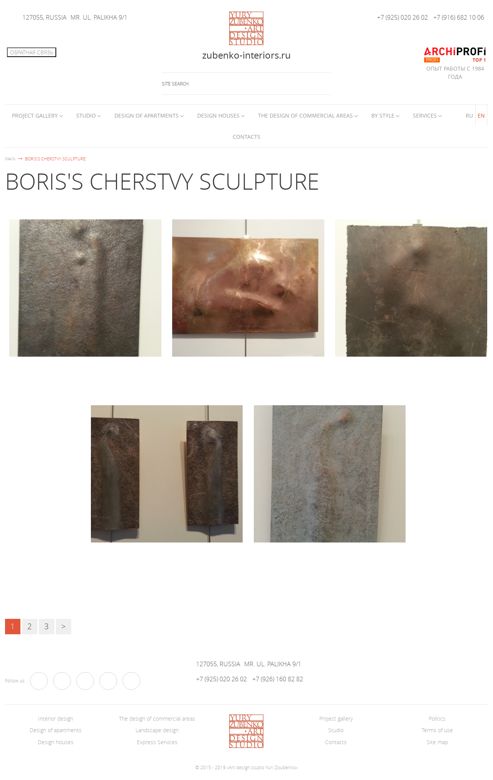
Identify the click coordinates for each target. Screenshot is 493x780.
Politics (437, 718)
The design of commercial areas (305, 115)
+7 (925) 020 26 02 (402, 17)
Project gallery (336, 718)
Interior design (55, 718)
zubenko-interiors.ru (246, 55)
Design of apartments (146, 115)
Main (10, 159)
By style (382, 115)
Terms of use (437, 730)
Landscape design (157, 730)
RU (469, 115)
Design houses (218, 115)
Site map (437, 742)
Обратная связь (31, 52)
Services (425, 115)
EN (481, 115)
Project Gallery (35, 115)
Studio (86, 115)
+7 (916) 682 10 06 (458, 17)
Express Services (157, 742)
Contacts (246, 136)
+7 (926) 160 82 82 (277, 679)
